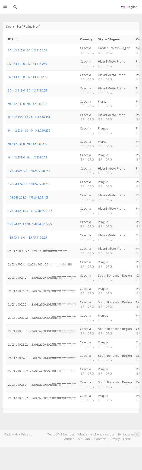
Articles (69, 439)
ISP (79, 439)
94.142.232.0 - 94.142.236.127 (27, 104)
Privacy (115, 439)
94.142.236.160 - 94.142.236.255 (29, 130)
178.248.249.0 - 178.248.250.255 (29, 184)
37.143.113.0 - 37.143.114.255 (27, 64)
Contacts (100, 439)
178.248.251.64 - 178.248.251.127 (30, 211)
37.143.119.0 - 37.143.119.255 (27, 90)
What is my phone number (95, 434)
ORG (88, 439)
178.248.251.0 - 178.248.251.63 (28, 197)
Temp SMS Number (60, 434)
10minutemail (126, 434)
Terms (127, 439)
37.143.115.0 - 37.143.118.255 (27, 77)
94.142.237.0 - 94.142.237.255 (27, 144)
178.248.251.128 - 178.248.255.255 (31, 224)
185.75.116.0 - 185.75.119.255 (27, 237)
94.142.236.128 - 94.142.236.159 (29, 117)
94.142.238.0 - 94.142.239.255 (27, 157)
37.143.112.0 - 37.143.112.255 (27, 50)
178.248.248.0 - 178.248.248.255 (29, 171)
